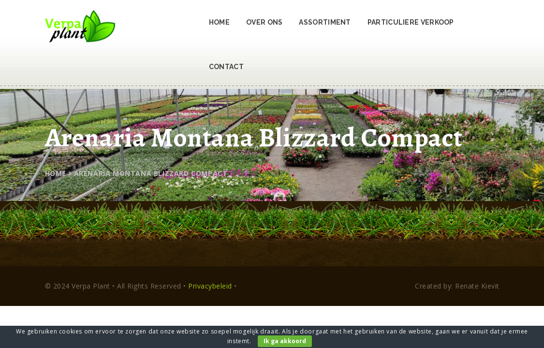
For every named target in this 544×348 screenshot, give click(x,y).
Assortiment (325, 22)
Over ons (264, 22)
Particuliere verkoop (411, 22)
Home (219, 22)
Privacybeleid (210, 285)
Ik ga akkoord (285, 341)
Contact (226, 67)
